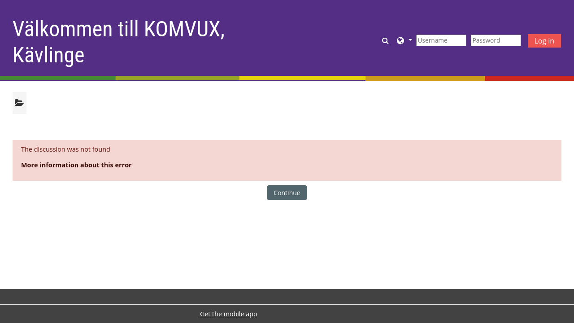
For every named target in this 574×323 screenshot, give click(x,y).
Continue (287, 192)
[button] (386, 40)
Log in (545, 41)
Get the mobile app (228, 314)
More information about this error (76, 165)
